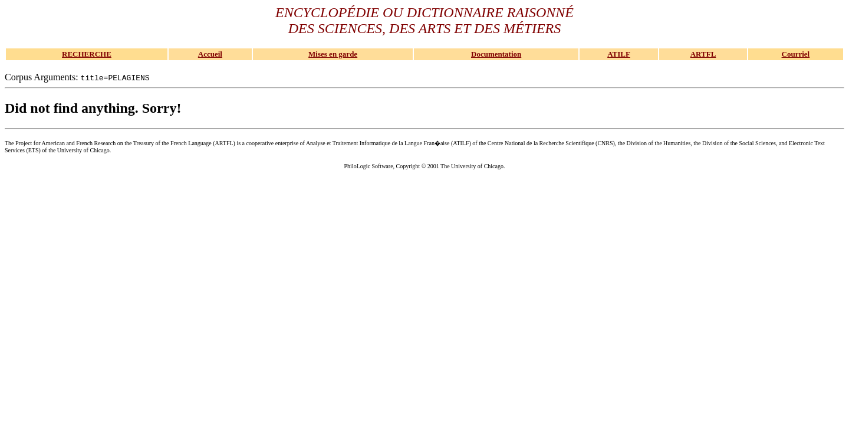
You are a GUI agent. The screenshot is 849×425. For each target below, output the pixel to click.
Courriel (796, 54)
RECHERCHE (86, 54)
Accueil (210, 54)
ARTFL (703, 54)
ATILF (618, 54)
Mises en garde (332, 54)
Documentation (496, 54)
